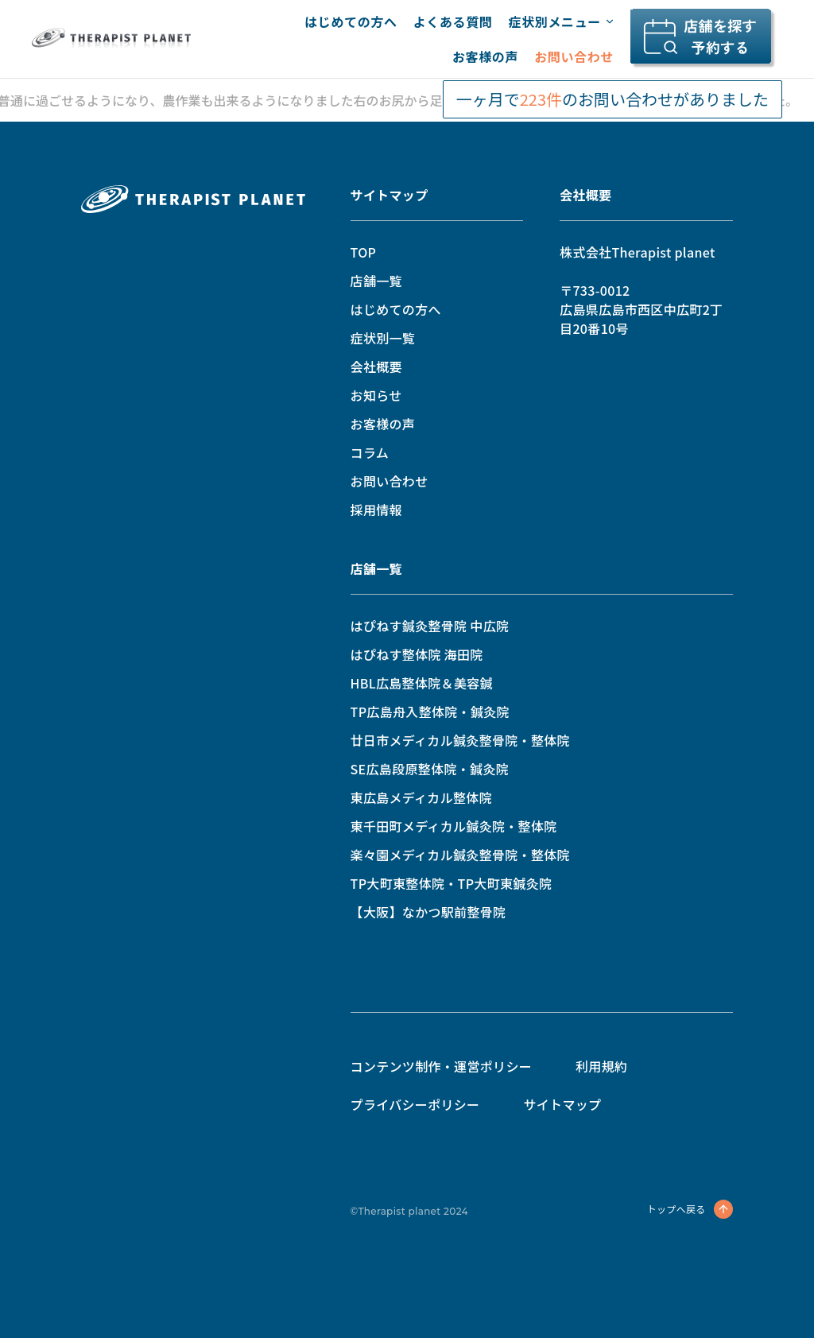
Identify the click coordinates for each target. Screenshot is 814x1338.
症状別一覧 (383, 337)
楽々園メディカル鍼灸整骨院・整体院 (460, 854)
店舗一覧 (376, 280)
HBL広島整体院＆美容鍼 (422, 682)
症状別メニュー (561, 21)
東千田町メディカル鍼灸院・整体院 (454, 826)
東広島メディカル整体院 (421, 797)
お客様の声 (485, 56)
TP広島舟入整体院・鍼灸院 (430, 711)
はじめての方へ (350, 21)
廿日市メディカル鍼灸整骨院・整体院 (460, 740)
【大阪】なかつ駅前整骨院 (428, 911)
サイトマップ (389, 194)
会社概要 (376, 366)
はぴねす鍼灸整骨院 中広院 (430, 625)
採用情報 (376, 509)
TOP (364, 252)
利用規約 (601, 1066)
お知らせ (376, 395)
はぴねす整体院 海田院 (417, 654)
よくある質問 (453, 21)
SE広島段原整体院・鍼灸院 (430, 768)
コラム (370, 452)
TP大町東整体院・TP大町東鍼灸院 (451, 883)
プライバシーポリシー (415, 1104)
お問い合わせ (574, 56)
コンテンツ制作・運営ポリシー (441, 1066)
